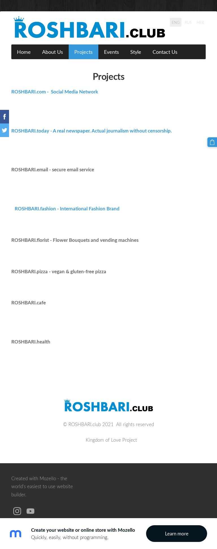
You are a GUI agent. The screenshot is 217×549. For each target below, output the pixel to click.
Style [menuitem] (135, 51)
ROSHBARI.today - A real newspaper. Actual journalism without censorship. (91, 130)
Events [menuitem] (111, 51)
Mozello (48, 478)
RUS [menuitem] (188, 22)
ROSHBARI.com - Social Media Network (54, 91)
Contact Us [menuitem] (165, 51)
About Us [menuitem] (52, 51)
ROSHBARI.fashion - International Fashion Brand (65, 208)
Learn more (176, 533)
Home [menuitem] (24, 51)
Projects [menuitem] (83, 51)
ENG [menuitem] (176, 22)
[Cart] (212, 142)
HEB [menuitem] (200, 22)
